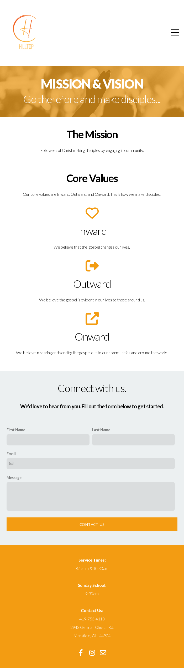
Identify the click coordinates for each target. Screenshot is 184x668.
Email (11, 453)
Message (14, 477)
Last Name (101, 430)
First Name (16, 430)
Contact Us (92, 524)
